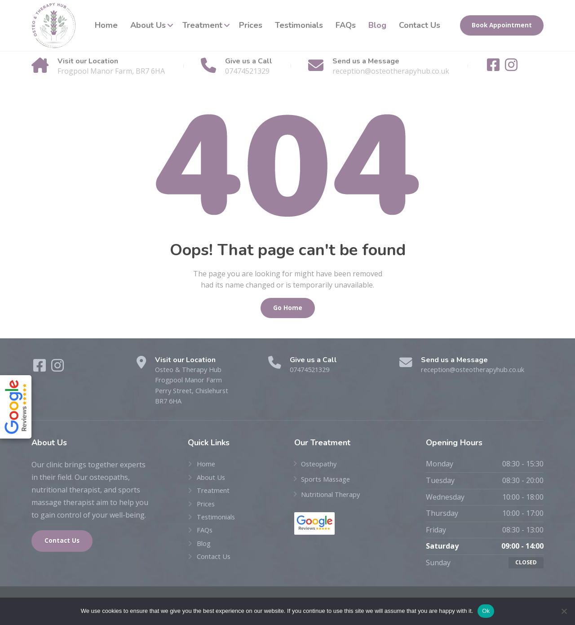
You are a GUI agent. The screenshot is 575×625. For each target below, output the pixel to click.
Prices (250, 25)
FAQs (346, 25)
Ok (486, 610)
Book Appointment (502, 25)
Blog (377, 25)
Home (106, 25)
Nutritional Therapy (335, 498)
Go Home (287, 308)
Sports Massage (328, 483)
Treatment (202, 25)
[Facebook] (494, 67)
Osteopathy (321, 468)
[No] (563, 611)
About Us (148, 25)
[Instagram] (511, 67)
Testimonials (299, 25)
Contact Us (419, 25)
